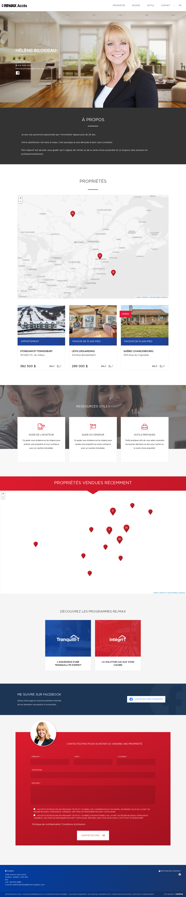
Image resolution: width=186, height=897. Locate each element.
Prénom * (36, 757)
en (180, 5)
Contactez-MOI (93, 835)
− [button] (20, 201)
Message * (36, 783)
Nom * (77, 757)
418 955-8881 (24, 62)
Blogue (136, 5)
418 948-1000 (25, 65)
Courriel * (123, 757)
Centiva (179, 894)
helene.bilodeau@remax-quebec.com (35, 69)
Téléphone (37, 770)
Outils (150, 5)
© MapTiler (144, 297)
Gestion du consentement (143, 894)
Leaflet (138, 297)
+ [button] (20, 198)
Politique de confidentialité (46, 824)
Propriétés (119, 5)
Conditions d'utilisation (73, 824)
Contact (165, 5)
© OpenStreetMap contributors (158, 297)
